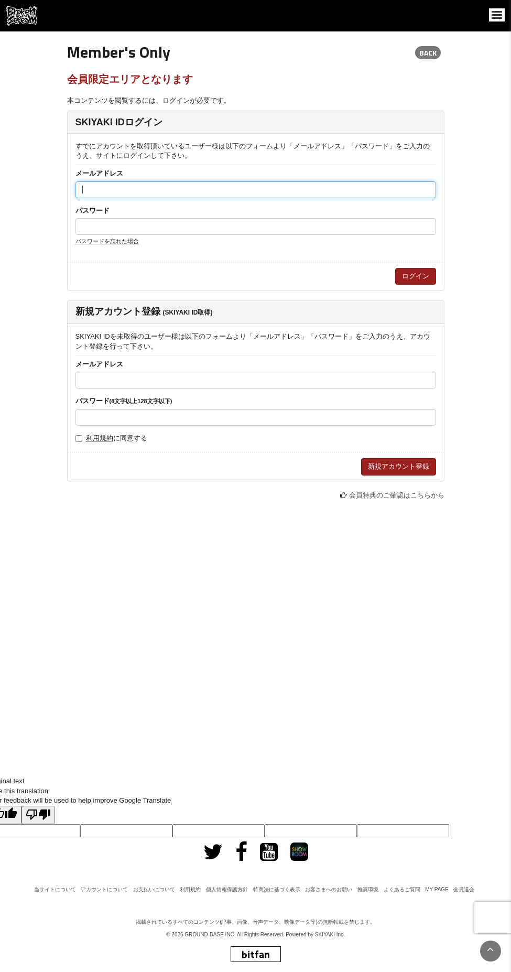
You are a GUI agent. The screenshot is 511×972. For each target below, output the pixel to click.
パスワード (92, 210)
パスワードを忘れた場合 (107, 241)
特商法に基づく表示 (276, 889)
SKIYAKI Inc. (330, 934)
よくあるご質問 (402, 889)
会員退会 (463, 889)
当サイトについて (55, 889)
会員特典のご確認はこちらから (396, 495)
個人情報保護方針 (227, 889)
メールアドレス (99, 173)
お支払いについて (154, 889)
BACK (428, 52)
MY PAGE (437, 889)
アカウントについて (104, 889)
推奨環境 (367, 889)
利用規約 (99, 438)
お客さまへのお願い (328, 889)
